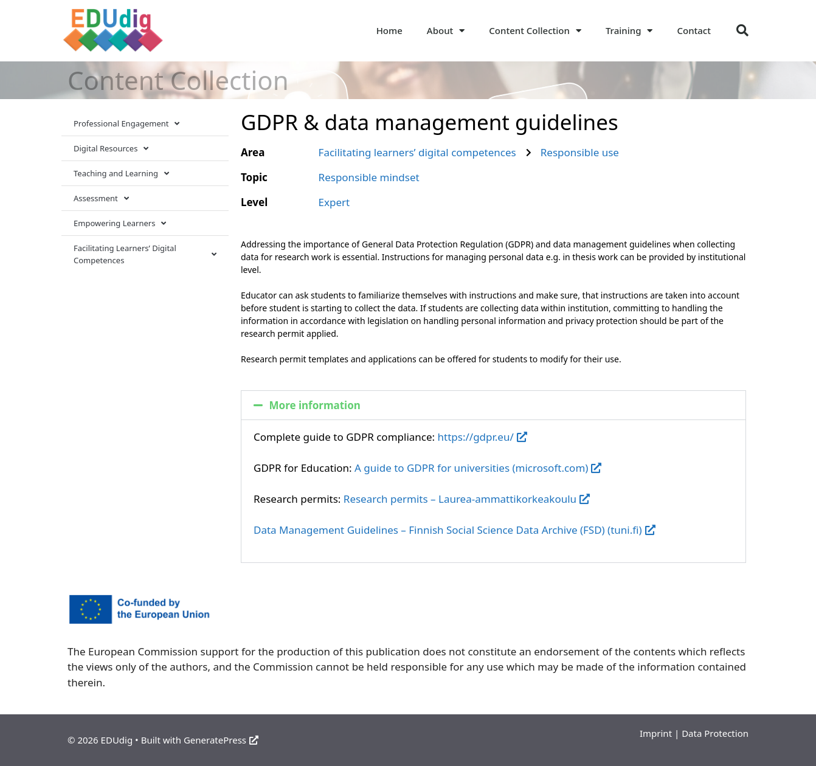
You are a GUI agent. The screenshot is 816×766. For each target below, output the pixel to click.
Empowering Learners (120, 223)
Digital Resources (111, 149)
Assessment (101, 198)
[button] (742, 30)
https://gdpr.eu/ (482, 437)
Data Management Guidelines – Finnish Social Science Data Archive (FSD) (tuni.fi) (454, 530)
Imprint (656, 733)
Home (389, 30)
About (446, 30)
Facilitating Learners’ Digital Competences (145, 254)
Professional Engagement (126, 124)
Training (629, 30)
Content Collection (535, 30)
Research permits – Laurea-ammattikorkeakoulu (467, 499)
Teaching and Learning (121, 174)
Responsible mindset (369, 177)
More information (315, 405)
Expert (334, 202)
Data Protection (715, 733)
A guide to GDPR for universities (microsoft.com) (477, 468)
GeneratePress (221, 740)
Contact (694, 30)
